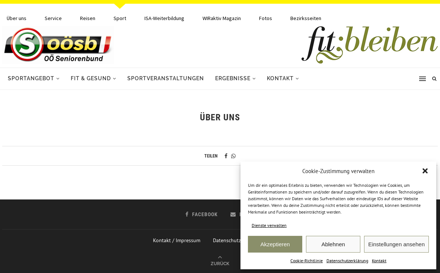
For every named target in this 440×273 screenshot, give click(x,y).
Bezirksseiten (305, 18)
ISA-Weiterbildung (164, 18)
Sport (120, 18)
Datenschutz (227, 240)
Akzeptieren (275, 244)
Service (53, 18)
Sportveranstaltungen (165, 78)
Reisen (87, 18)
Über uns (16, 18)
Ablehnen (333, 244)
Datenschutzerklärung (347, 260)
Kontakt (379, 260)
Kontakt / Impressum (176, 240)
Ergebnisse (233, 78)
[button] (425, 171)
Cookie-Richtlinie (306, 260)
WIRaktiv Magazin (222, 18)
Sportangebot (31, 78)
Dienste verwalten (269, 225)
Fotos (265, 18)
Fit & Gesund (91, 78)
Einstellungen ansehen (396, 244)
